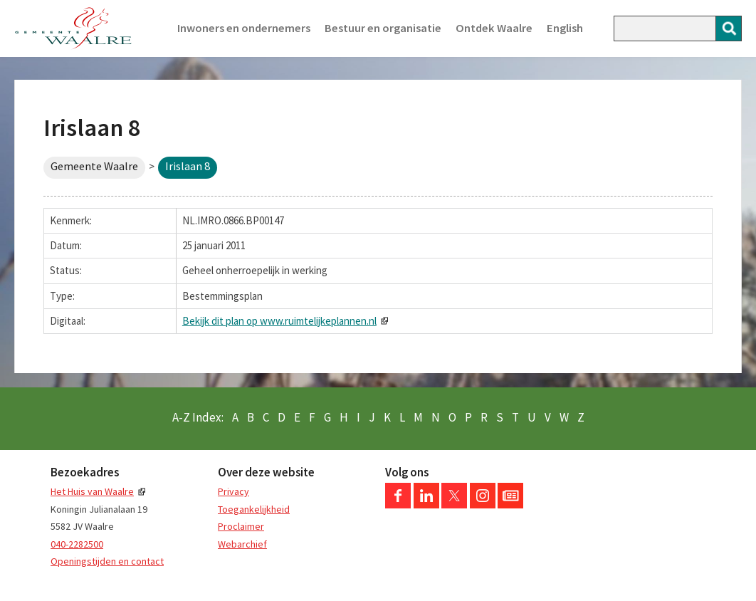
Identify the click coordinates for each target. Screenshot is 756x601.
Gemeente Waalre (94, 166)
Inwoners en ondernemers (243, 28)
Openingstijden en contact (107, 561)
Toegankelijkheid (254, 509)
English (565, 28)
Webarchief (242, 544)
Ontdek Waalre (494, 28)
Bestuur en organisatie (383, 28)
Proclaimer (241, 526)
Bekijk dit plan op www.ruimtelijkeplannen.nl (279, 321)
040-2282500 (77, 544)
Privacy (233, 491)
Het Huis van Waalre (92, 491)
